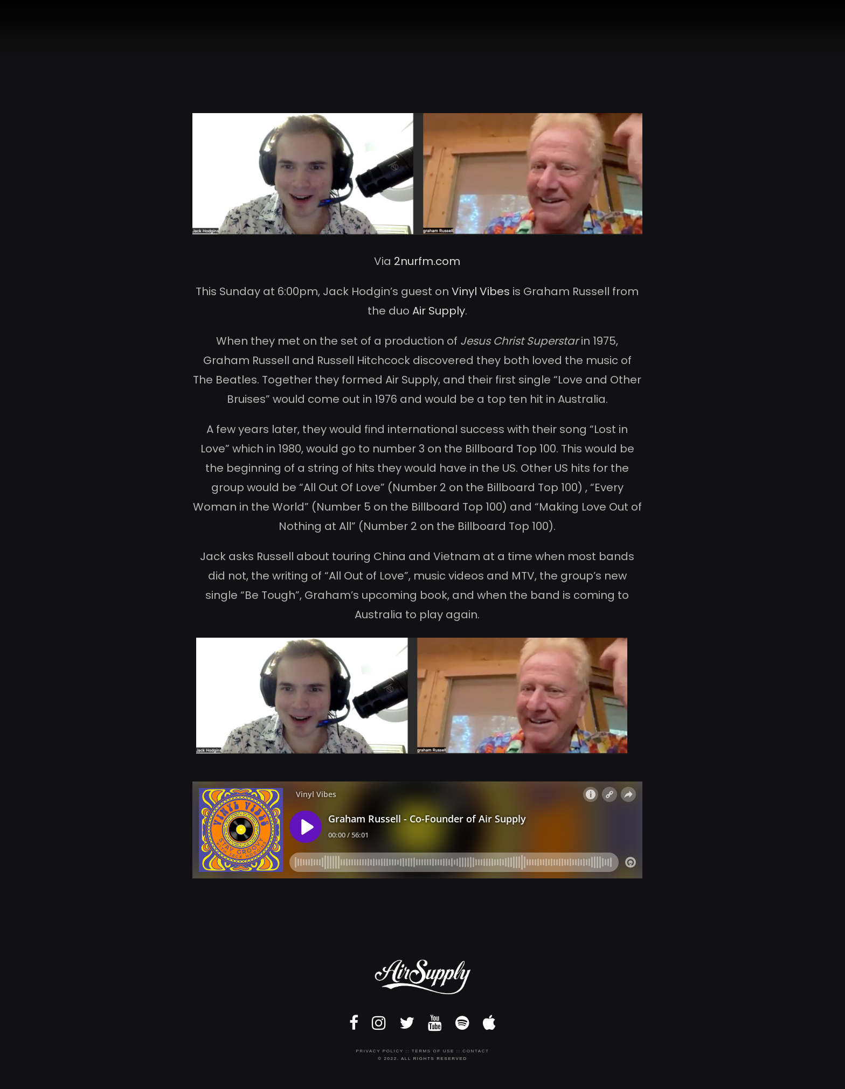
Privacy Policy (379, 1051)
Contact (475, 1051)
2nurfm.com (427, 261)
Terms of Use (433, 1051)
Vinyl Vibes (481, 291)
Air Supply (438, 310)
